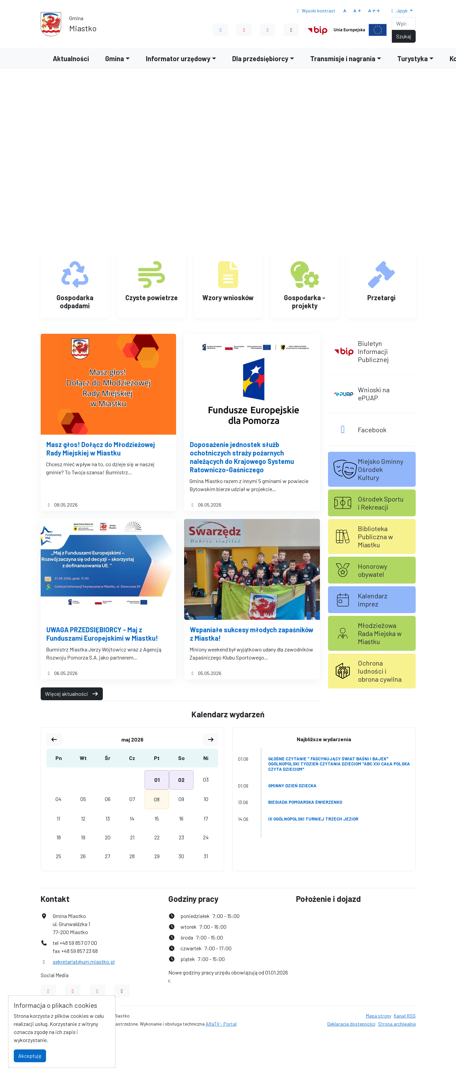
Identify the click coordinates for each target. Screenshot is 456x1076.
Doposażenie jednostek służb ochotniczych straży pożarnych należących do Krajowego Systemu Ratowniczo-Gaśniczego (242, 457)
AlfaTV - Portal (221, 1024)
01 (157, 779)
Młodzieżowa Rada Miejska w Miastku (380, 633)
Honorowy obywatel (372, 570)
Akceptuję (30, 1055)
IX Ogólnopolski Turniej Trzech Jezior (313, 819)
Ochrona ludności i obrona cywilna (380, 671)
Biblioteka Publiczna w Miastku (375, 536)
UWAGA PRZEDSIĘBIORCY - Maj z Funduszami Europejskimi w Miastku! (102, 634)
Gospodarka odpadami (74, 301)
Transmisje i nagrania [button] (342, 58)
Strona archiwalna (397, 1024)
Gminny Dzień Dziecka (292, 785)
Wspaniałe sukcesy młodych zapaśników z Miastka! (252, 634)
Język (399, 10)
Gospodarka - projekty (304, 301)
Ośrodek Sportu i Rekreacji (381, 503)
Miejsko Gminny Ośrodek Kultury (380, 469)
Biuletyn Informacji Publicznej (373, 351)
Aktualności (71, 58)
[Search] (404, 23)
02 (181, 779)
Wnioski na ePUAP (373, 394)
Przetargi (381, 297)
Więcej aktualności (71, 693)
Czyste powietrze (151, 297)
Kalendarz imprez (372, 600)
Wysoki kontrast (315, 10)
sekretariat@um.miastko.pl (84, 961)
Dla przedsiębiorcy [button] (260, 58)
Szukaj (403, 36)
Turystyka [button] (412, 58)
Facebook (372, 430)
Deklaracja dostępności (351, 1024)
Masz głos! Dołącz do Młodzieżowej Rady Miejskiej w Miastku (100, 448)
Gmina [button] (114, 58)
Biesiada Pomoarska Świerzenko (305, 802)
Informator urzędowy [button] (178, 58)
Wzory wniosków (228, 297)
